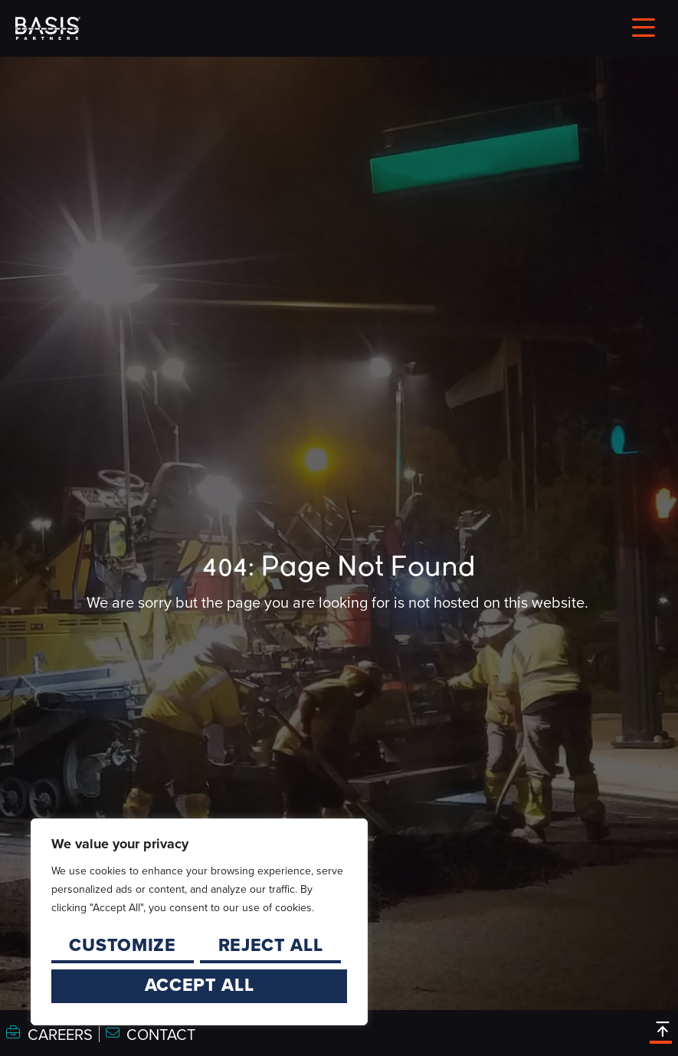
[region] (199, 921)
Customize (122, 945)
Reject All (270, 945)
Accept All (199, 985)
